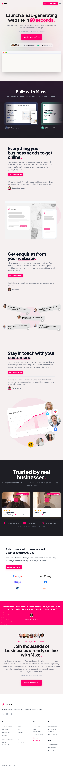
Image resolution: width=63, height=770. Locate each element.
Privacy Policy (52, 748)
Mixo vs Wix (36, 726)
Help (19, 729)
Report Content (53, 751)
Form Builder (6, 733)
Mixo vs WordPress (38, 735)
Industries (20, 736)
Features (5, 722)
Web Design (6, 729)
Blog (19, 739)
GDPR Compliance (7, 736)
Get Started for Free (50, 3)
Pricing (20, 726)
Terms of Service (53, 744)
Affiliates (20, 733)
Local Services (52, 735)
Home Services (52, 726)
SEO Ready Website (8, 739)
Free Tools (21, 742)
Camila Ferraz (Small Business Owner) (31, 675)
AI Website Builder (7, 726)
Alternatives (37, 722)
